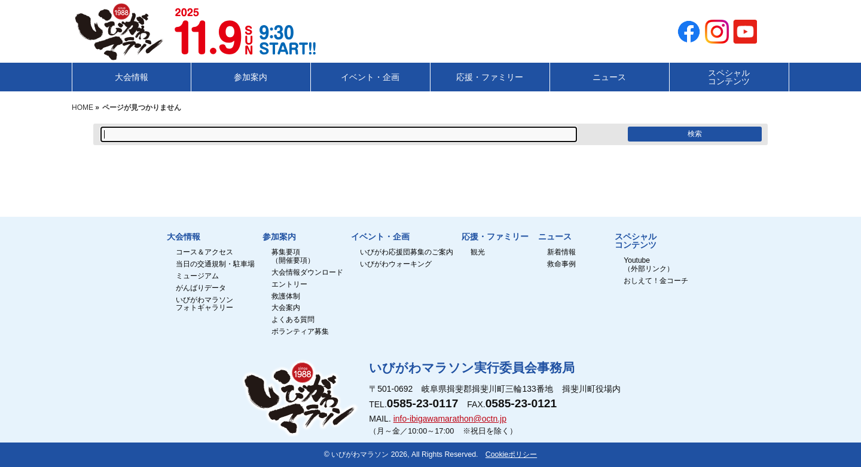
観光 (478, 252)
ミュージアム (197, 276)
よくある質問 (293, 320)
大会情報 (183, 237)
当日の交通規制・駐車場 (215, 264)
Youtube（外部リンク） (649, 265)
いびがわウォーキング (396, 264)
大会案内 (285, 308)
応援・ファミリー (495, 237)
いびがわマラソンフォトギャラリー (204, 304)
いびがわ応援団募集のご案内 (406, 252)
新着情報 (561, 252)
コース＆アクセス (204, 252)
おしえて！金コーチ (656, 281)
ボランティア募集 (300, 332)
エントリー (289, 284)
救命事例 (561, 264)
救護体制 (285, 296)
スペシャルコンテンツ (636, 241)
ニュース (555, 237)
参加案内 (279, 237)
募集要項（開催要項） (293, 256)
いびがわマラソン (360, 454)
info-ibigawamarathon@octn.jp (449, 418)
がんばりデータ (201, 288)
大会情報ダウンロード (307, 272)
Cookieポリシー (511, 454)
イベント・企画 (380, 237)
